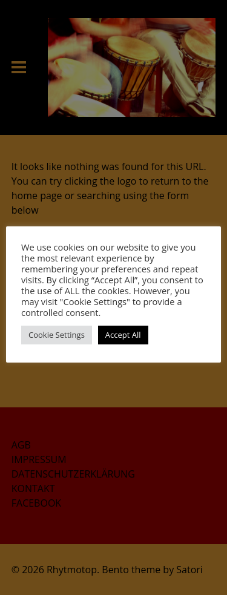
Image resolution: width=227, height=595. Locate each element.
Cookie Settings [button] (56, 334)
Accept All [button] (123, 334)
